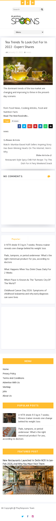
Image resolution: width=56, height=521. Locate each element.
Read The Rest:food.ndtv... (16, 115)
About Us (7, 395)
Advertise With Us (11, 382)
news (28, 52)
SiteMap (7, 387)
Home (6, 369)
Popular (16, 239)
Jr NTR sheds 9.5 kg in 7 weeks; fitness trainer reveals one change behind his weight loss (35, 418)
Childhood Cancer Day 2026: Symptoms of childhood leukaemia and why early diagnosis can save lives (26, 294)
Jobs (5, 391)
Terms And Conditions (13, 378)
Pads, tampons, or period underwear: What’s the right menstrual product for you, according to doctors (28, 259)
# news (15, 121)
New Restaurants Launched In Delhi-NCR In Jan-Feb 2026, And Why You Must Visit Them (28, 462)
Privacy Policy (9, 373)
